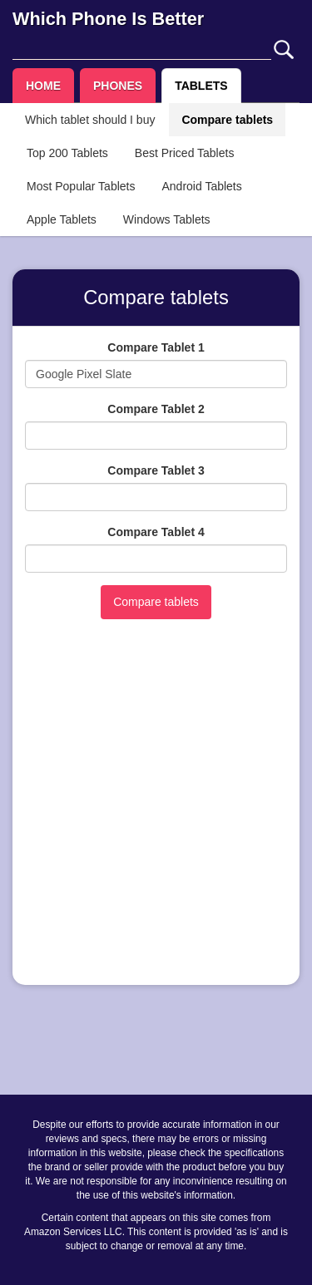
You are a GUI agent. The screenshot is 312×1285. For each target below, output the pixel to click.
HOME (43, 85)
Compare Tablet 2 (155, 409)
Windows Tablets (166, 219)
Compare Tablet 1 (155, 347)
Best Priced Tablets (185, 153)
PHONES (117, 85)
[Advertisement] (156, 816)
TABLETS (201, 85)
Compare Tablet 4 (155, 532)
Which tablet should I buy (90, 119)
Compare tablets (227, 119)
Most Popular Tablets (81, 186)
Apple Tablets (62, 219)
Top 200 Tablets (67, 153)
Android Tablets (201, 186)
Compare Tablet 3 (155, 470)
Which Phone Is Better (108, 18)
